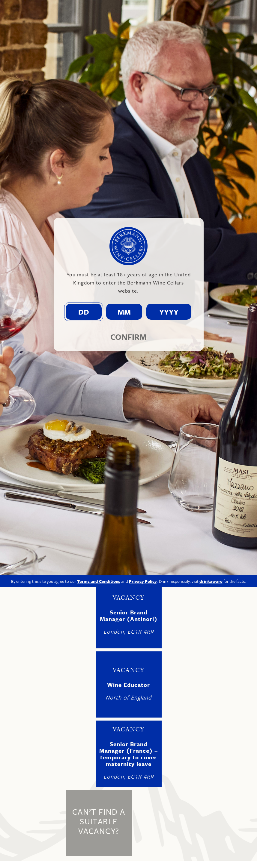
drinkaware (211, 483)
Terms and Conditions (98, 483)
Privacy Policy (143, 483)
